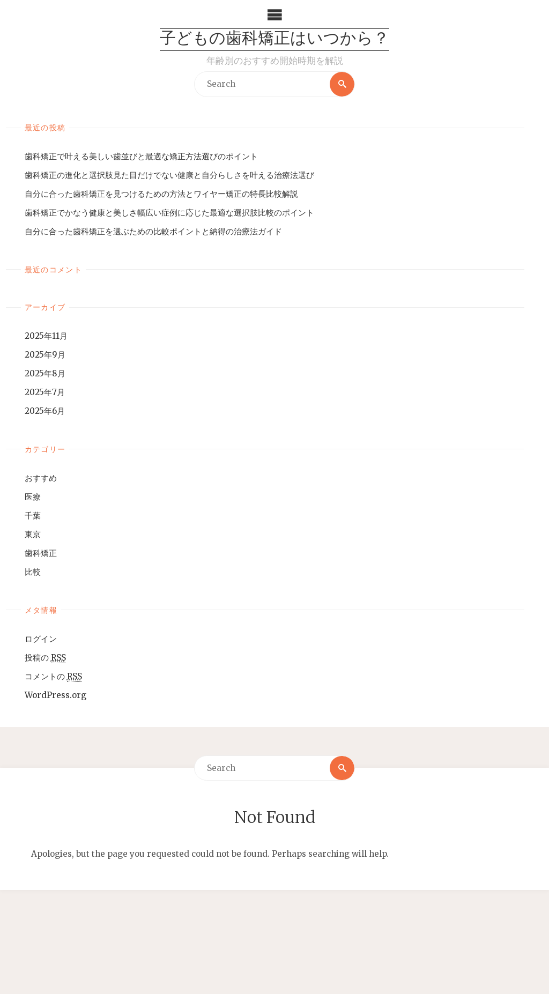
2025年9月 (45, 355)
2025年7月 (45, 392)
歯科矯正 (41, 553)
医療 (33, 497)
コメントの (53, 676)
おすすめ (41, 478)
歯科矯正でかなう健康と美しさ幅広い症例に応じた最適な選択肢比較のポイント (169, 212)
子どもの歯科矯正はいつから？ (274, 39)
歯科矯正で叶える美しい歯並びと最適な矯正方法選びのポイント (141, 156)
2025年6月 (45, 411)
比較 (33, 572)
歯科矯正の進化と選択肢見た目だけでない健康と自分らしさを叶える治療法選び (169, 175)
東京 (33, 534)
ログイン (41, 639)
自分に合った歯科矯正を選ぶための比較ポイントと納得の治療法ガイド (153, 231)
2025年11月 (46, 336)
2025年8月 (45, 373)
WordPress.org (55, 695)
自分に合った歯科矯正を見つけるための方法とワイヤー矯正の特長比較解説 (161, 194)
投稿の (45, 657)
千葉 (33, 515)
